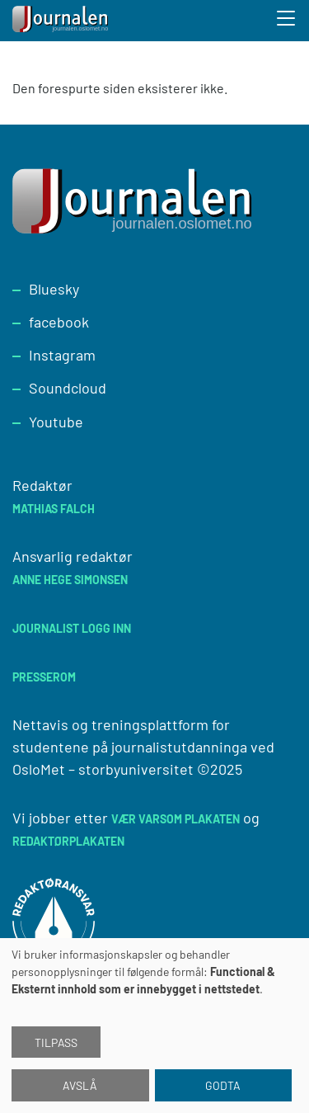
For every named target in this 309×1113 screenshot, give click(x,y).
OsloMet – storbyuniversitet (103, 769)
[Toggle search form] (287, 21)
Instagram (62, 355)
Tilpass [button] (56, 1042)
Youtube (56, 422)
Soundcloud (67, 388)
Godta (223, 1085)
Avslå (80, 1085)
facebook (59, 322)
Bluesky (54, 289)
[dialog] (154, 1025)
